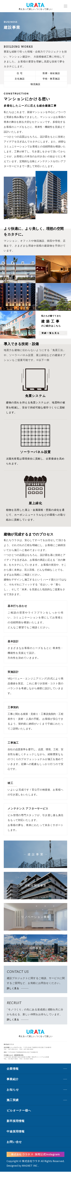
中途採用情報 (16, 1131)
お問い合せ (14, 1141)
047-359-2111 (13, 1049)
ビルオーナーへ (19, 1110)
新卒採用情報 (16, 1121)
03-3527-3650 (13, 1059)
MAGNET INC (29, 1165)
